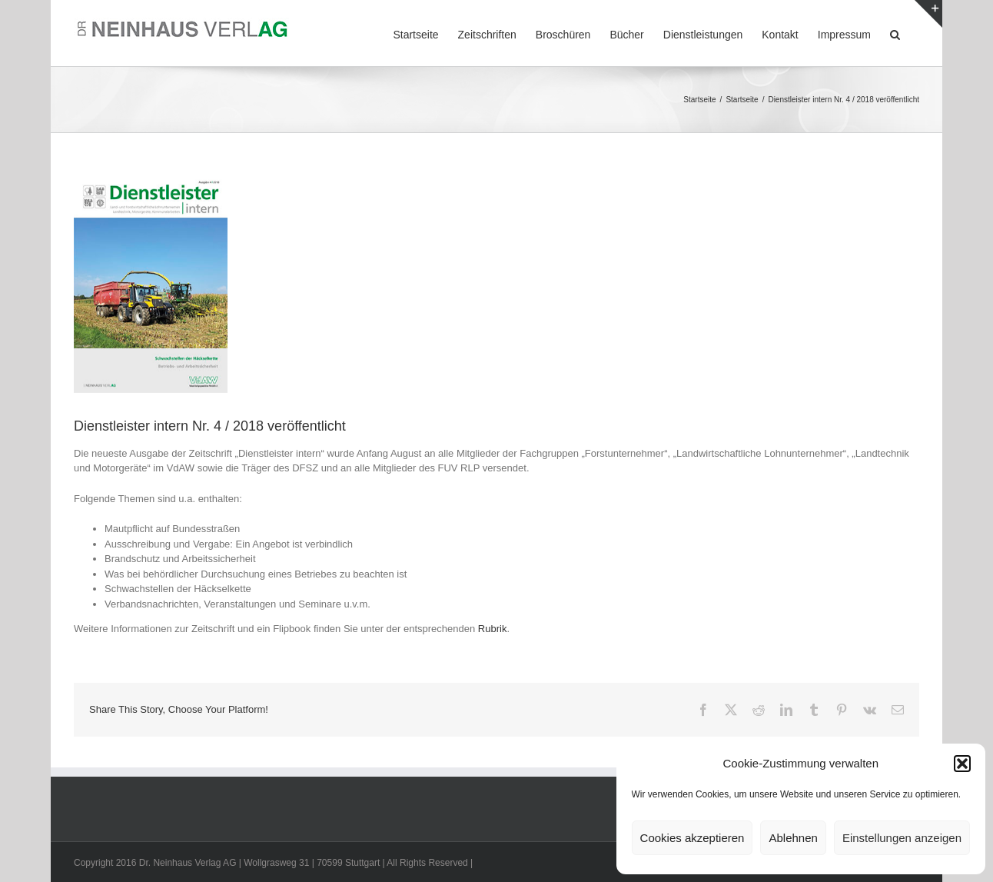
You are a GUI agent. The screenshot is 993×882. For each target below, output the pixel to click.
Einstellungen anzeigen (901, 837)
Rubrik (492, 628)
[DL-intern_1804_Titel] (150, 284)
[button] (962, 763)
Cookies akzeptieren (692, 837)
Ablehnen (793, 837)
